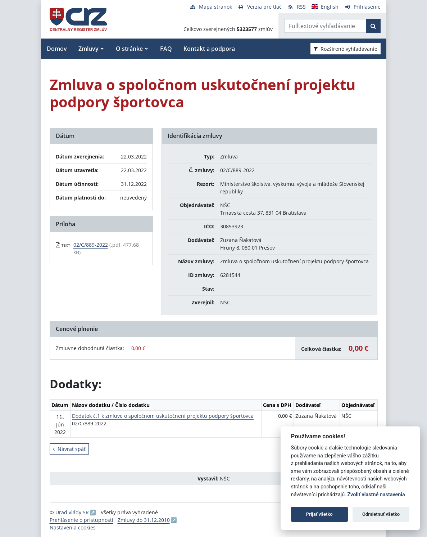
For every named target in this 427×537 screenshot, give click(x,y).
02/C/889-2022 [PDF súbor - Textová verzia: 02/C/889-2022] (90, 244)
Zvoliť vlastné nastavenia (376, 495)
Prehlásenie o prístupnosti (81, 519)
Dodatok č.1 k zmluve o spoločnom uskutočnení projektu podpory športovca (163, 415)
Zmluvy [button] (88, 49)
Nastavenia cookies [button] (73, 527)
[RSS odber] (296, 6)
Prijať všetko (319, 514)
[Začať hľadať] (373, 26)
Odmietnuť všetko (381, 514)
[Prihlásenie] (362, 6)
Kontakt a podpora (209, 49)
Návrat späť (69, 449)
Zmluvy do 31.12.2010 (144, 519)
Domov (57, 49)
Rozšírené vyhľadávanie (345, 48)
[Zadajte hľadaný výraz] (325, 26)
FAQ (166, 49)
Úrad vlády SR (72, 512)
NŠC (225, 302)
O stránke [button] (129, 49)
